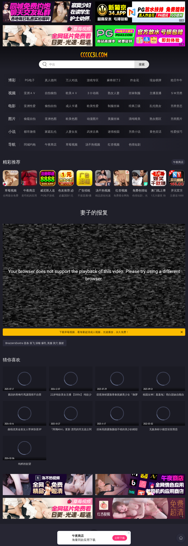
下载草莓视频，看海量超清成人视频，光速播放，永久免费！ (121, 332)
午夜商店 (51, 144)
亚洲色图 (51, 119)
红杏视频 (114, 144)
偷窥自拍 (30, 119)
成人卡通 (71, 106)
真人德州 (51, 80)
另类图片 (176, 119)
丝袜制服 (134, 93)
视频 (12, 92)
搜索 (142, 64)
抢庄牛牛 (176, 80)
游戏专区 (93, 80)
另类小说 (134, 132)
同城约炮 (30, 144)
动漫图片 (93, 119)
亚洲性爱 (30, 106)
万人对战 (71, 80)
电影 (12, 105)
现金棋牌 (155, 80)
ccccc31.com (93, 55)
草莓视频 (71, 144)
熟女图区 (155, 119)
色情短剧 (134, 144)
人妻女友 (71, 132)
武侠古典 (93, 132)
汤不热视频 (92, 144)
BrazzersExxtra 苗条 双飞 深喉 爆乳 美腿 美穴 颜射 (34, 343)
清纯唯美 (134, 119)
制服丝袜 (114, 106)
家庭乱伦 (51, 132)
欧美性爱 (93, 106)
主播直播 (155, 93)
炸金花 (134, 80)
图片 (12, 118)
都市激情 (30, 132)
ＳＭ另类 (176, 93)
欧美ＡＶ (71, 93)
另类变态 (176, 106)
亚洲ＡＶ (30, 93)
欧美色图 (71, 119)
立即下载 (120, 538)
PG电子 (30, 80)
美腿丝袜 (114, 119)
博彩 (12, 80)
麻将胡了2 (113, 80)
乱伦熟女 (155, 106)
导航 (12, 144)
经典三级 (134, 106)
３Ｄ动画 (93, 93)
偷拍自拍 (51, 106)
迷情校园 (114, 132)
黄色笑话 (155, 132)
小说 (12, 131)
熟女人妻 (114, 93)
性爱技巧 (176, 132)
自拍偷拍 (51, 93)
